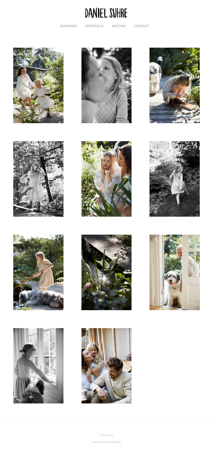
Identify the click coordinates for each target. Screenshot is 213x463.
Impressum (106, 435)
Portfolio (94, 26)
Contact (141, 26)
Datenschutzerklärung (106, 442)
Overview (68, 26)
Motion (118, 26)
